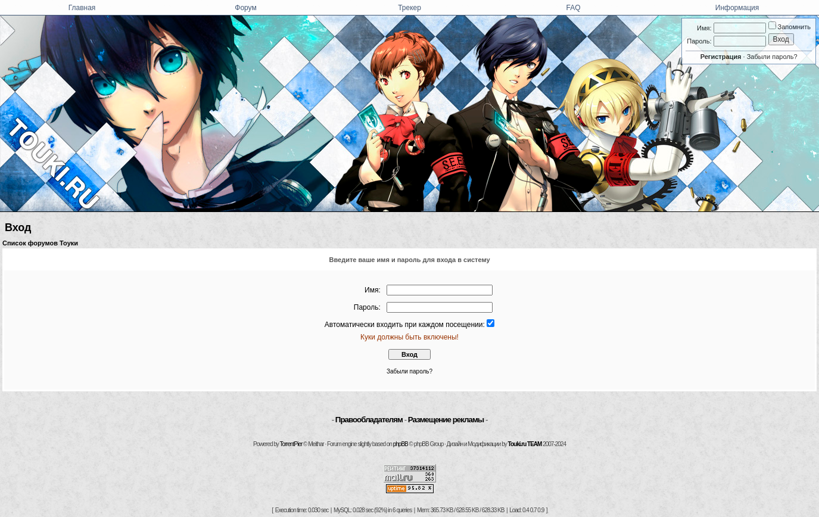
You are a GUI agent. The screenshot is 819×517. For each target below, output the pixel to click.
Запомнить (789, 26)
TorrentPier (290, 444)
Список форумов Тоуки (40, 243)
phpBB (400, 444)
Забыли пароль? (772, 56)
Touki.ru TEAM (525, 444)
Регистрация (721, 56)
